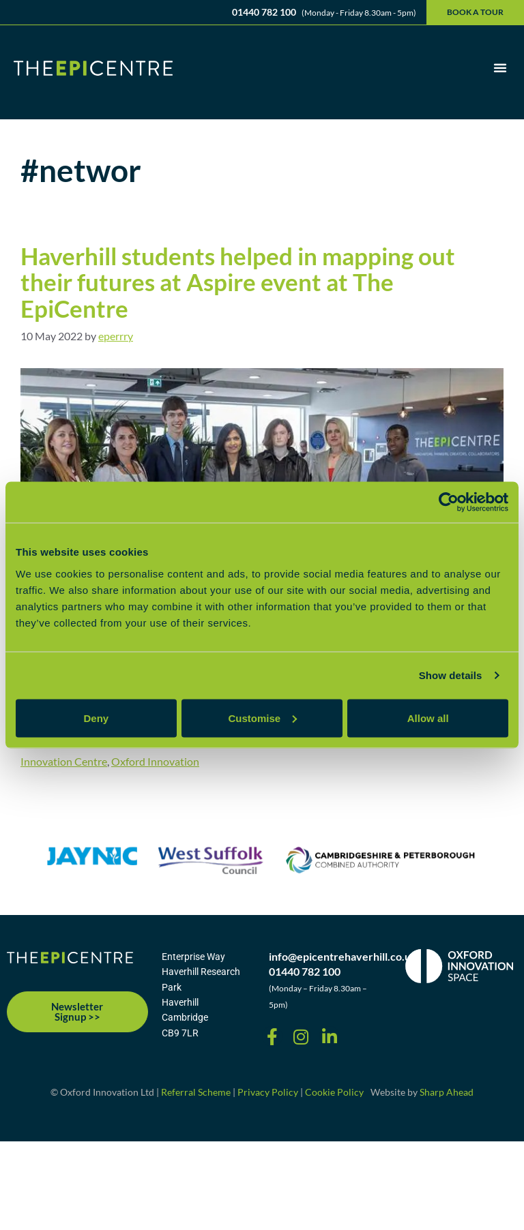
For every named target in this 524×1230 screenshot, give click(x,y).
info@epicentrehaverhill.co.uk (343, 956)
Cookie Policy (334, 1092)
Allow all (428, 717)
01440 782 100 (264, 12)
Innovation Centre (63, 761)
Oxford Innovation (155, 761)
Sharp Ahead (447, 1092)
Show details (450, 675)
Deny (95, 717)
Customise (262, 717)
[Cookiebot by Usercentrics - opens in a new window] (448, 502)
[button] (500, 67)
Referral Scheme (196, 1092)
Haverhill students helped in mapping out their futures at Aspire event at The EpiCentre (237, 281)
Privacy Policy (267, 1092)
